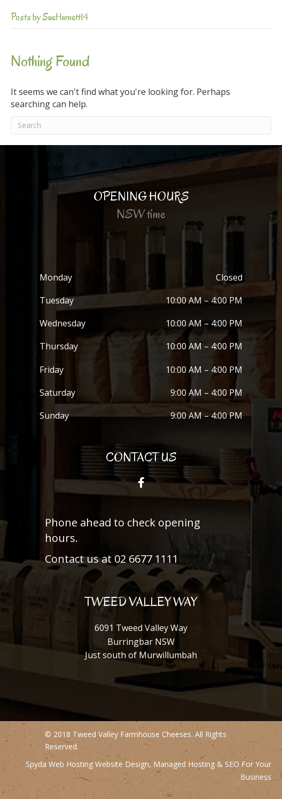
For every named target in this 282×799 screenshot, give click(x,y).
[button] (141, 482)
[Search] (141, 125)
